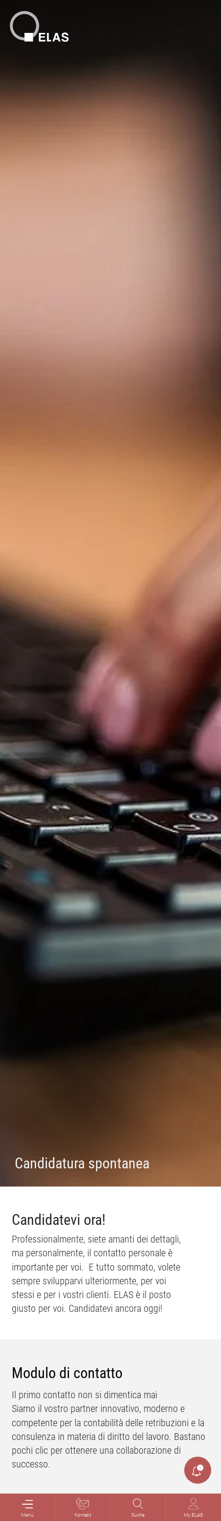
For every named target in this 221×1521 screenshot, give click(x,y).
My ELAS (193, 1508)
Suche (138, 1508)
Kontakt (82, 1508)
